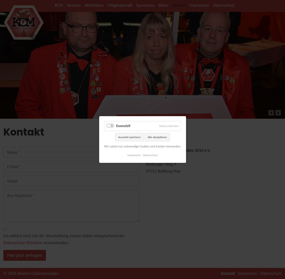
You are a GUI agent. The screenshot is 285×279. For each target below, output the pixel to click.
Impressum (134, 155)
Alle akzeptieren (157, 137)
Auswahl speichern (129, 137)
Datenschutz (150, 155)
